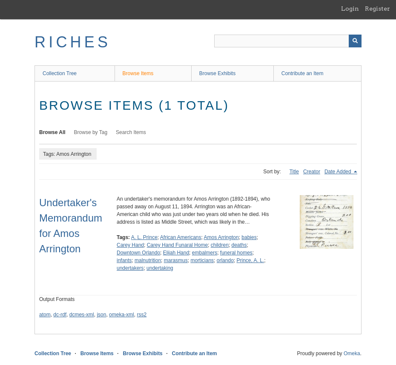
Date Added (338, 172)
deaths (239, 245)
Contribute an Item (302, 73)
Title (294, 172)
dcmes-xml (81, 315)
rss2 (141, 315)
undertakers (130, 268)
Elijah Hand (176, 253)
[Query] (288, 41)
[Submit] (355, 41)
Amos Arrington (221, 237)
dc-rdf (59, 315)
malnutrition (148, 260)
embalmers (204, 253)
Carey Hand (130, 245)
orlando (225, 260)
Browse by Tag (91, 132)
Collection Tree (60, 73)
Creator (311, 172)
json (101, 315)
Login (350, 8)
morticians (202, 260)
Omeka (352, 353)
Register (377, 8)
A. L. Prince (144, 237)
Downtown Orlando (138, 253)
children (220, 245)
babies (248, 237)
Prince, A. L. (250, 260)
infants (124, 260)
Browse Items (138, 73)
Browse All (52, 132)
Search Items (131, 132)
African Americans (180, 237)
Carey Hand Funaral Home (177, 245)
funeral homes (236, 253)
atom (45, 315)
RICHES (72, 42)
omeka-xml (121, 315)
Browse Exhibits (217, 73)
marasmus (176, 260)
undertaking (159, 268)
